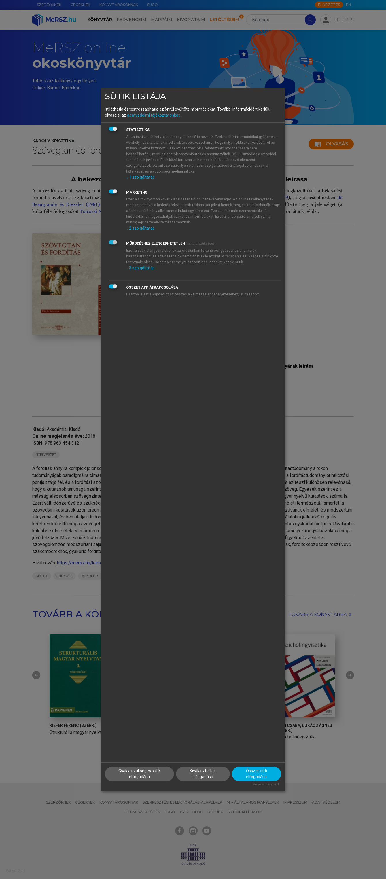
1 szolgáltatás (140, 177)
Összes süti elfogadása (256, 773)
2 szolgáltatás (140, 228)
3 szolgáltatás (140, 268)
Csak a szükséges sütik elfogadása (139, 773)
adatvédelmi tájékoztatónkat (153, 115)
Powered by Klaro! (266, 784)
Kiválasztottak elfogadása (203, 773)
